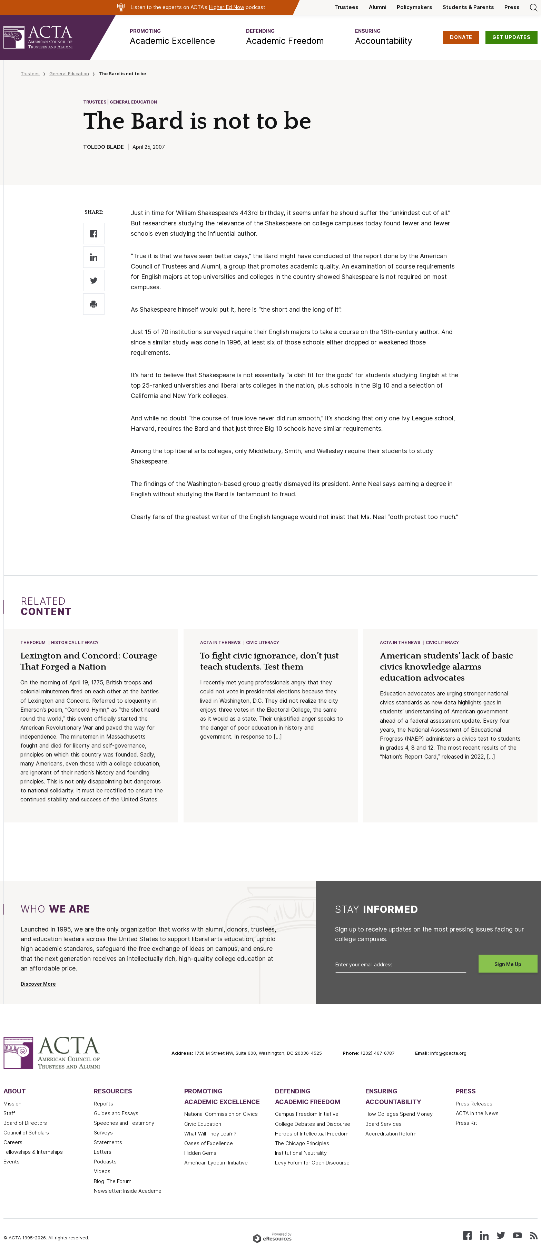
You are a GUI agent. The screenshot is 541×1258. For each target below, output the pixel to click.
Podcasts (105, 1162)
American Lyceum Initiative (216, 1163)
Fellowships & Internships (33, 1153)
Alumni (377, 7)
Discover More (38, 984)
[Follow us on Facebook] (467, 1235)
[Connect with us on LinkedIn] (484, 1235)
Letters (102, 1153)
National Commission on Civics (221, 1115)
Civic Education (202, 1125)
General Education (69, 73)
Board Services (383, 1125)
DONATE (461, 37)
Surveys (103, 1133)
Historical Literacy (75, 642)
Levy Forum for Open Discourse (312, 1163)
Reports (103, 1104)
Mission (12, 1104)
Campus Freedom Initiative (306, 1115)
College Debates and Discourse (312, 1125)
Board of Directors (25, 1124)
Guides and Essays (116, 1114)
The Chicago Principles (302, 1144)
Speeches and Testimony (124, 1124)
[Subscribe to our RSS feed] (534, 1235)
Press (512, 7)
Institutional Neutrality (301, 1154)
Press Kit (466, 1124)
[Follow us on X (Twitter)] (500, 1235)
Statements (108, 1143)
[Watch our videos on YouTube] (517, 1235)
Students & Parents (468, 7)
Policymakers (414, 7)
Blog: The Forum (112, 1182)
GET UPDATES (511, 37)
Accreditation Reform (390, 1134)
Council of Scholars (26, 1133)
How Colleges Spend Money (399, 1115)
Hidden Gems (200, 1154)
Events (11, 1162)
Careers (12, 1143)
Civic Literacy (262, 642)
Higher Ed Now (226, 7)
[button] (172, 37)
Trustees (346, 7)
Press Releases (474, 1104)
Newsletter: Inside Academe (127, 1192)
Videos (102, 1172)
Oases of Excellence (208, 1144)
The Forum (33, 642)
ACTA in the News (220, 642)
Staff (9, 1114)
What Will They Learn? (210, 1134)
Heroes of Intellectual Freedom (311, 1134)
